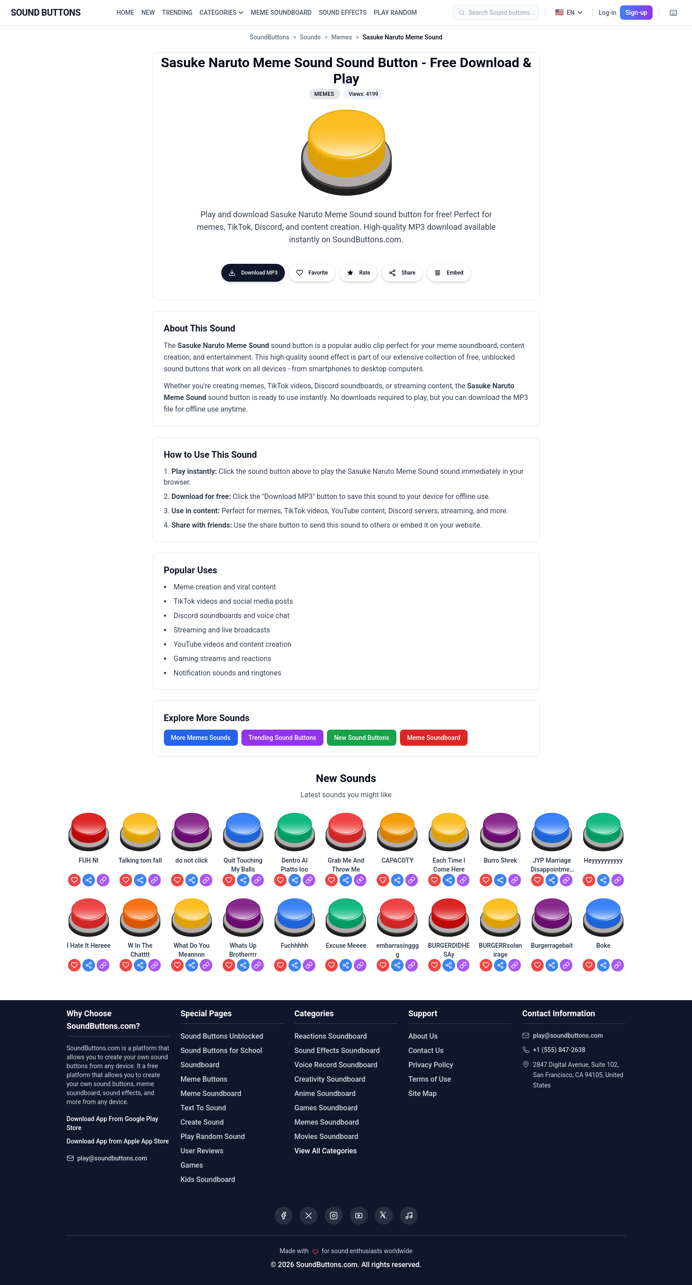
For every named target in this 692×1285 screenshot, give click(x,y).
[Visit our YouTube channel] (359, 1216)
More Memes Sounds (201, 737)
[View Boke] (617, 965)
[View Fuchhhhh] (309, 965)
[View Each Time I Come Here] (463, 880)
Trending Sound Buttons (282, 737)
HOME (125, 12)
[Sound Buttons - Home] (46, 12)
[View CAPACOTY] (411, 880)
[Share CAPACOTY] (397, 880)
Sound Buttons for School (221, 1050)
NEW (148, 12)
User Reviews (202, 1151)
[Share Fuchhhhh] (294, 965)
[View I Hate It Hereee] (103, 965)
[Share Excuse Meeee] (346, 965)
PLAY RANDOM (395, 12)
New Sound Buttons (361, 737)
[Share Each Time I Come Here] (449, 880)
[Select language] (568, 12)
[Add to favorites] (74, 880)
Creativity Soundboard (329, 1079)
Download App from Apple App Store (118, 1141)
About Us (423, 1036)
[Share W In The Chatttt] (140, 965)
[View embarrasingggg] (411, 965)
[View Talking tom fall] (154, 880)
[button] (346, 154)
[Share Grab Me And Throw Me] (346, 880)
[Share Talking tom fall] (140, 880)
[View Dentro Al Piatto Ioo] (309, 880)
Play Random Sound (213, 1136)
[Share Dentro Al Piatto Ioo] (294, 880)
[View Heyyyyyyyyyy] (617, 880)
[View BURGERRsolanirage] (514, 965)
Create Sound (202, 1122)
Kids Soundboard (208, 1179)
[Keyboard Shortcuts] (673, 12)
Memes (341, 37)
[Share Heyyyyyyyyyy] (603, 880)
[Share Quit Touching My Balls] (243, 880)
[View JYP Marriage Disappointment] (566, 880)
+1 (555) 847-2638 (559, 1049)
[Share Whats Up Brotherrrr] (243, 965)
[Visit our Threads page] (384, 1216)
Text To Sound (203, 1108)
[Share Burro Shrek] (500, 880)
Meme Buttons (204, 1079)
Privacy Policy (430, 1065)
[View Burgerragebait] (566, 965)
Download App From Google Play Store (113, 1123)
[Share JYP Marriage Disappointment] (552, 880)
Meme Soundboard (433, 737)
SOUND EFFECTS (343, 12)
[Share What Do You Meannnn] (191, 965)
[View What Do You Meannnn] (206, 965)
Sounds (310, 37)
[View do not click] (206, 880)
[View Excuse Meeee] (360, 965)
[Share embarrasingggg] (397, 965)
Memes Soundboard (326, 1122)
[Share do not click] (191, 880)
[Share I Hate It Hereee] (88, 965)
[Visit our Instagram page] (334, 1216)
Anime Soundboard (325, 1093)
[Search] (509, 12)
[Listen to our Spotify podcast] (409, 1216)
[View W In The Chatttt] (154, 965)
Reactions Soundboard (330, 1036)
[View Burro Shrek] (514, 880)
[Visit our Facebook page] (283, 1216)
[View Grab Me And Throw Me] (360, 880)
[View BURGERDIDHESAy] (463, 965)
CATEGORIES (222, 12)
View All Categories (325, 1151)
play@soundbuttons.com (112, 1158)
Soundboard (200, 1065)
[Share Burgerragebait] (552, 965)
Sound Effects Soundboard (337, 1050)
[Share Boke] (603, 965)
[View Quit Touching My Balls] (257, 880)
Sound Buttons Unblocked (222, 1036)
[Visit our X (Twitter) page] (309, 1216)
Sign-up (636, 12)
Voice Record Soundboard (335, 1065)
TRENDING (177, 12)
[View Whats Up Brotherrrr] (257, 965)
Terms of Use (429, 1079)
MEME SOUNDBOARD (281, 12)
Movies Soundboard (326, 1136)
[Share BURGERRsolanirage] (500, 965)
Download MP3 (252, 272)
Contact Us (426, 1050)
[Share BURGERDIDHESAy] (449, 965)
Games (192, 1165)
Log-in (608, 12)
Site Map (422, 1093)
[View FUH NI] (103, 880)
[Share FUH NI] (88, 880)
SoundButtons (269, 37)
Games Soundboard (325, 1108)
